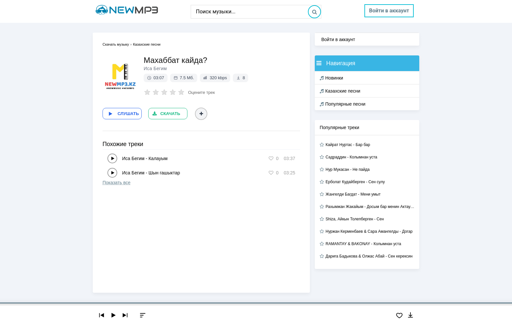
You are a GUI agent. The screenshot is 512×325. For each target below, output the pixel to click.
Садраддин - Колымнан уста (351, 157)
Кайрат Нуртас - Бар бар (348, 144)
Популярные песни (342, 104)
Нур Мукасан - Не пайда (348, 169)
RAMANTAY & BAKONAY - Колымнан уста (363, 244)
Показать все (116, 182)
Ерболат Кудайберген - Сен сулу (355, 182)
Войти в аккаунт (389, 10)
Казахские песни (340, 91)
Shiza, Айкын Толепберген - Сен (355, 219)
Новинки (331, 77)
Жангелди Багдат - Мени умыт (353, 194)
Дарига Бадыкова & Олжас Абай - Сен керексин (369, 256)
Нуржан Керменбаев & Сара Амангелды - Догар (369, 231)
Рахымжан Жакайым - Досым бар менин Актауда (370, 206)
